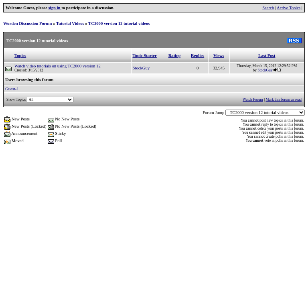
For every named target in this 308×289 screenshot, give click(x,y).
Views (218, 55)
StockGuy (141, 68)
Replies (197, 55)
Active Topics (288, 8)
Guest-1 (12, 89)
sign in (55, 8)
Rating (174, 55)
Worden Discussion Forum (27, 23)
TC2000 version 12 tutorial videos (119, 23)
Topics (20, 55)
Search (268, 8)
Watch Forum (253, 100)
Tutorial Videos (70, 23)
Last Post (266, 55)
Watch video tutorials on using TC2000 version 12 (57, 66)
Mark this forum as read (283, 100)
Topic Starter (145, 55)
